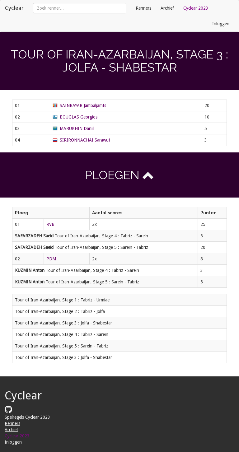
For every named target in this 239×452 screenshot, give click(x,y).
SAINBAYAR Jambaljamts (83, 105)
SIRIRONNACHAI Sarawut (85, 139)
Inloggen (220, 23)
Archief (167, 8)
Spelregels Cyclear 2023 (27, 417)
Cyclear (14, 8)
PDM (51, 258)
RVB (50, 224)
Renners (143, 8)
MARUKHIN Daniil (77, 128)
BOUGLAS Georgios (78, 116)
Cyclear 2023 (195, 8)
